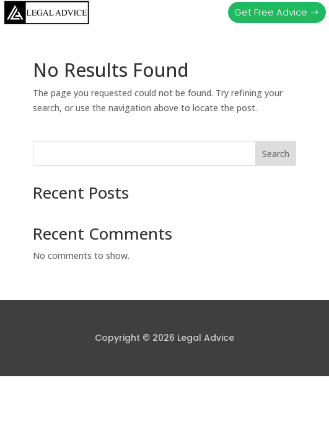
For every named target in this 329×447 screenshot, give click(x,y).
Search (275, 154)
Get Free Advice (270, 12)
